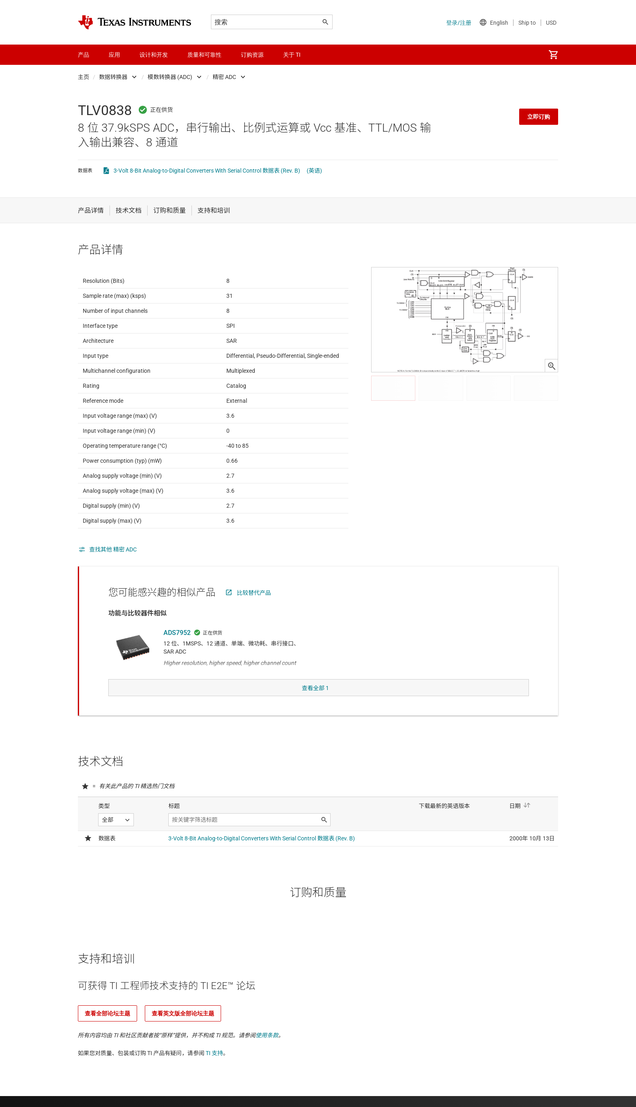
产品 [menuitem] (83, 54)
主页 (83, 77)
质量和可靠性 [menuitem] (204, 54)
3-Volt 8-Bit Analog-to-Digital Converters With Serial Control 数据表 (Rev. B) (207, 170)
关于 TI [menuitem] (292, 54)
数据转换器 (113, 77)
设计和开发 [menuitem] (154, 54)
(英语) (314, 170)
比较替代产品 (254, 612)
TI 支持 (214, 1049)
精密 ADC (224, 77)
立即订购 (538, 116)
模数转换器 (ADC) (170, 77)
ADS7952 (177, 652)
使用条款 (267, 1031)
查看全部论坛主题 (107, 1010)
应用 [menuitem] (114, 54)
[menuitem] (553, 55)
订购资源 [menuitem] (252, 54)
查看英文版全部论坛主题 (183, 1010)
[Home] (134, 22)
